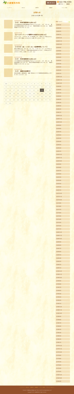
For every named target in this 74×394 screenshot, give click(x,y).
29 (22, 90)
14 (10, 87)
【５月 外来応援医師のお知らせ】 (25, 22)
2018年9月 (58, 316)
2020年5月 (58, 255)
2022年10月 (59, 161)
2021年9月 (58, 203)
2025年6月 (58, 57)
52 (18, 96)
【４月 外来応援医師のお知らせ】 (25, 59)
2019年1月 (58, 303)
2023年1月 (58, 151)
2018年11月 (59, 310)
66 (26, 100)
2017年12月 (59, 345)
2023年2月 (58, 148)
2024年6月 (58, 96)
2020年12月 (59, 232)
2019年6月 (58, 290)
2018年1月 (58, 342)
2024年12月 (59, 76)
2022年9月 (58, 164)
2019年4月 (58, 293)
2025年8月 (58, 50)
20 (34, 87)
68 (34, 100)
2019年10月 (59, 277)
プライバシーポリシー (50, 387)
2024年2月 (58, 109)
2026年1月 (58, 34)
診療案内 (51, 7)
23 (45, 87)
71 (45, 100)
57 (38, 96)
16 (18, 87)
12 (49, 83)
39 (14, 93)
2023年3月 (58, 144)
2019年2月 (58, 300)
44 (34, 93)
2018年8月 (58, 319)
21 (38, 87)
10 (41, 83)
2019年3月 (58, 297)
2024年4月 (58, 102)
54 (26, 96)
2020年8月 (58, 245)
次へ (10, 103)
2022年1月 (58, 190)
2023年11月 (59, 118)
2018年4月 (58, 332)
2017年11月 (59, 348)
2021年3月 (58, 222)
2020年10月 (59, 238)
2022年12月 (59, 154)
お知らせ (23, 7)
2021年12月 (59, 193)
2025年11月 (59, 41)
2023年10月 (59, 122)
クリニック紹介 (64, 7)
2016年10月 (59, 378)
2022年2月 (58, 186)
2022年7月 (58, 170)
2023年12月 (59, 115)
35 (45, 90)
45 (38, 93)
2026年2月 (58, 31)
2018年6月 (58, 326)
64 (18, 100)
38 (10, 93)
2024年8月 (58, 89)
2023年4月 (58, 141)
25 (6, 90)
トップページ (9, 7)
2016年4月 (58, 381)
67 (30, 100)
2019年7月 (58, 287)
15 (14, 87)
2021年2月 (58, 225)
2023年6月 (58, 135)
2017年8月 (58, 358)
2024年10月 (59, 83)
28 (18, 90)
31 (30, 90)
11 (45, 83)
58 (41, 96)
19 (30, 87)
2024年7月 (58, 93)
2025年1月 (58, 73)
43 (30, 93)
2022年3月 (58, 183)
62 (10, 100)
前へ (6, 83)
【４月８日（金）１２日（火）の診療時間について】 (31, 47)
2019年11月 (59, 274)
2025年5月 (58, 60)
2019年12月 (59, 271)
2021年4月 (58, 219)
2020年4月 (58, 258)
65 (22, 100)
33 (38, 90)
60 (49, 96)
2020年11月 (59, 235)
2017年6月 (58, 365)
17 (22, 87)
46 (41, 93)
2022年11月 (59, 157)
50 (10, 96)
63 (14, 100)
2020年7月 (58, 248)
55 (30, 96)
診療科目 (37, 7)
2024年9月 (58, 86)
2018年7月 (58, 323)
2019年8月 (58, 284)
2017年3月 (58, 368)
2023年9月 (58, 125)
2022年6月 (58, 174)
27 (14, 90)
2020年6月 (58, 251)
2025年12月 (59, 37)
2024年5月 (58, 99)
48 (49, 93)
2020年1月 (58, 268)
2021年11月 (59, 196)
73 (6, 103)
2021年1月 (58, 229)
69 (38, 100)
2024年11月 (59, 80)
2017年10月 (59, 352)
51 (14, 96)
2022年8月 (58, 167)
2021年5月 (58, 216)
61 (6, 100)
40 (18, 93)
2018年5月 (58, 329)
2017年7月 (58, 361)
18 (26, 87)
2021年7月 (58, 209)
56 (34, 96)
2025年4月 (58, 63)
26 (10, 90)
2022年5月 (58, 177)
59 (45, 96)
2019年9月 (58, 280)
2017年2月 (58, 371)
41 (22, 93)
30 (26, 90)
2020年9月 (58, 242)
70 (41, 100)
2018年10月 (59, 313)
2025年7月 (58, 54)
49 (6, 96)
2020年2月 (58, 264)
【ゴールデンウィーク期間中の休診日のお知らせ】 (30, 35)
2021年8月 (58, 206)
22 (41, 87)
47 (45, 93)
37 (6, 93)
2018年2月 (58, 339)
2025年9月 (58, 47)
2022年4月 (58, 180)
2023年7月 (58, 131)
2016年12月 (59, 374)
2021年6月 (58, 212)
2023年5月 (58, 138)
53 (22, 96)
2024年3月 (58, 106)
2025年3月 (58, 67)
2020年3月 (58, 261)
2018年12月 (59, 306)
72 (49, 100)
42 (26, 93)
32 (34, 90)
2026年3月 (58, 28)
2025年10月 (59, 44)
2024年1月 (58, 112)
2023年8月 (58, 128)
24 (49, 87)
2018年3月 (58, 336)
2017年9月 (58, 355)
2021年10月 (59, 199)
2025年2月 (58, 70)
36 (49, 90)
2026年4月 (58, 24)
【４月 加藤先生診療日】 (22, 71)
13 (6, 87)
